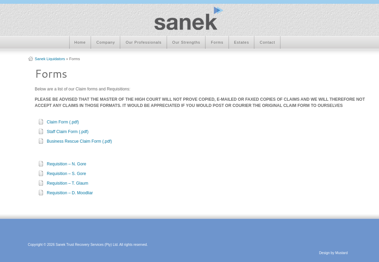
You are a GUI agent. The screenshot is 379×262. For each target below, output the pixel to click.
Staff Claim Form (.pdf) (67, 131)
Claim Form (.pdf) (63, 122)
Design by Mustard (333, 253)
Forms (217, 42)
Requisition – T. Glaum (67, 183)
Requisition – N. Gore (66, 164)
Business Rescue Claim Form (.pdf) (79, 141)
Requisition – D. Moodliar (70, 192)
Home (80, 42)
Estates (241, 42)
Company (105, 42)
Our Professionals (143, 42)
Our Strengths (186, 42)
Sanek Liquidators (50, 59)
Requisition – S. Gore (66, 173)
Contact (267, 42)
